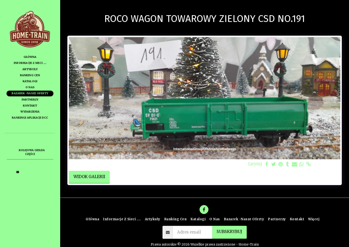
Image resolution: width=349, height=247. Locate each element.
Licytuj (255, 164)
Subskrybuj (229, 231)
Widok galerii (89, 176)
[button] (17, 171)
